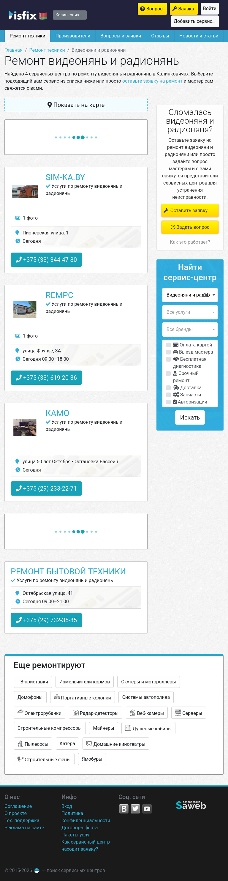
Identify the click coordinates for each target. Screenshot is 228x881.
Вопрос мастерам (156, 9)
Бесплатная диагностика (189, 362)
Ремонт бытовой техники (68, 571)
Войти (209, 8)
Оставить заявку (185, 210)
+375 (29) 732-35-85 (46, 620)
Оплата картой (192, 345)
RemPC (60, 295)
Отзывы (160, 36)
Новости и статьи (198, 36)
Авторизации (190, 402)
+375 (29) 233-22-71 (46, 488)
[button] (190, 295)
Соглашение (18, 806)
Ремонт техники (27, 36)
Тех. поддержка (21, 820)
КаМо (57, 413)
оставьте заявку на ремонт (152, 81)
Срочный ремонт (186, 377)
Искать (190, 417)
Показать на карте (76, 104)
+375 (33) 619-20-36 (46, 377)
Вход (66, 806)
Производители (73, 36)
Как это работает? (190, 242)
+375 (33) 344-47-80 (46, 259)
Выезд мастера (193, 352)
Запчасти (187, 395)
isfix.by (28, 15)
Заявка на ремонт (188, 9)
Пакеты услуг (76, 835)
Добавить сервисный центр (196, 21)
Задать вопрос (190, 227)
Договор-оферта (79, 827)
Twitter (135, 809)
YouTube (147, 809)
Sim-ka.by (65, 177)
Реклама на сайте (24, 827)
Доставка (187, 387)
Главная (13, 50)
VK (124, 809)
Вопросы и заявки (120, 36)
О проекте (15, 813)
